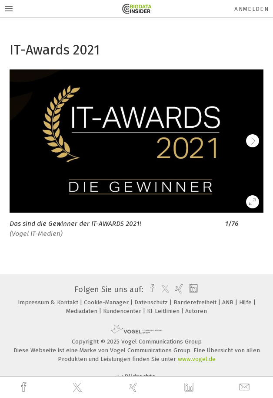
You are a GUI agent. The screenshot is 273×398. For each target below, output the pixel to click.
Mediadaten (82, 311)
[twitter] (78, 387)
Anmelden (251, 9)
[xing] (134, 387)
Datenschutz (152, 302)
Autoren (196, 311)
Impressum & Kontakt (49, 302)
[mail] (246, 387)
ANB (228, 302)
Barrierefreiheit (195, 302)
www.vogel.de (197, 359)
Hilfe (246, 302)
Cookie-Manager (107, 302)
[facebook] (24, 387)
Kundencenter (123, 311)
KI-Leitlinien (164, 311)
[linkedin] (189, 387)
